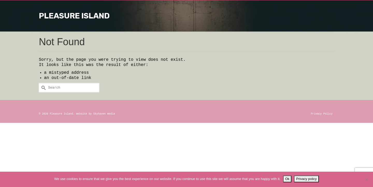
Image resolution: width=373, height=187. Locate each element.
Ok (287, 179)
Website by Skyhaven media (95, 113)
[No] (366, 179)
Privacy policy (306, 179)
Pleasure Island (186, 16)
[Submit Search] (43, 87)
